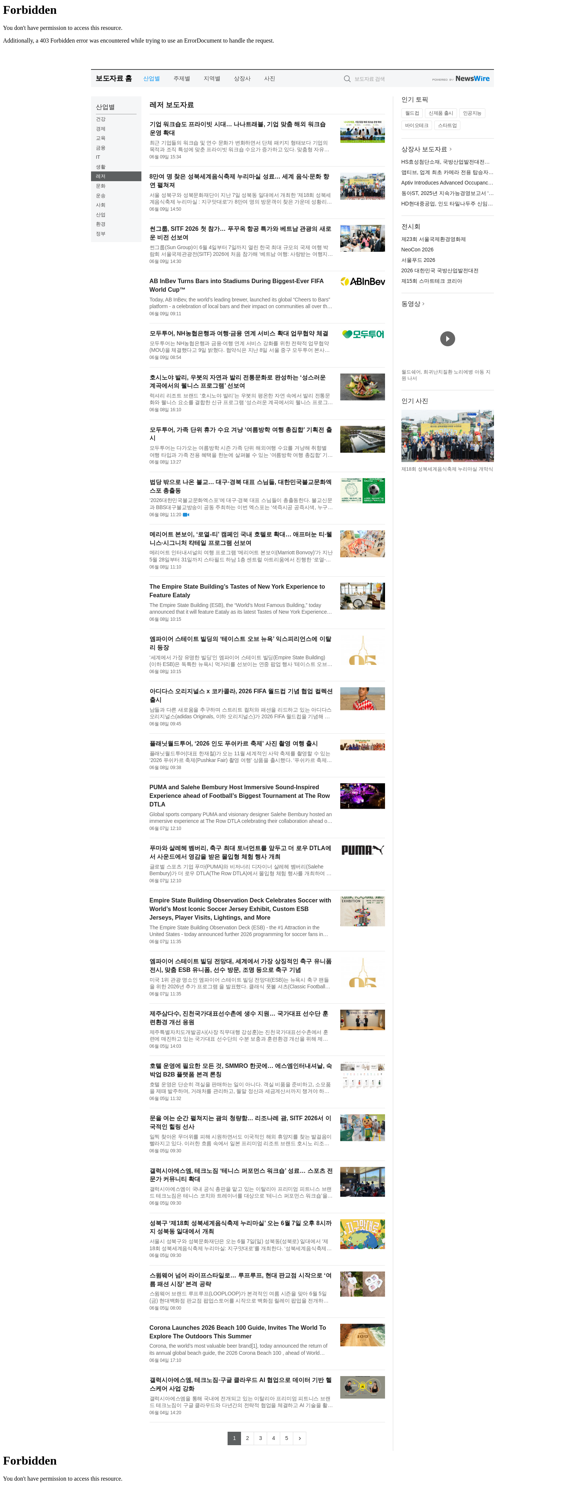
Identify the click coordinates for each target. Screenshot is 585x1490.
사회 (101, 205)
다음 (488, 436)
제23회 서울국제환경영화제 (433, 239)
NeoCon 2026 (417, 250)
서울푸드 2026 (418, 260)
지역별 (212, 78)
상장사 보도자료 (424, 149)
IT (98, 157)
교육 (101, 138)
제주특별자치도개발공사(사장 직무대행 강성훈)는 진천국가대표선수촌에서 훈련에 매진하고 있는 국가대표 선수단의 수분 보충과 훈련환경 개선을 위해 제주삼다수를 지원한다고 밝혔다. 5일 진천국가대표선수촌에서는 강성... (239, 1035)
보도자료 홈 (114, 78)
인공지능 (472, 113)
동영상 (410, 303)
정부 (101, 233)
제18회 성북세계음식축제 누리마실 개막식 (447, 469)
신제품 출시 (441, 113)
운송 (101, 195)
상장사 (242, 78)
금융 (101, 148)
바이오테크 (417, 125)
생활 (101, 167)
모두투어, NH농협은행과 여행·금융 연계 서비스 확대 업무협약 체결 (239, 333)
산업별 (151, 78)
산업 (101, 214)
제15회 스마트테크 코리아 (431, 281)
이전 (407, 436)
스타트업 (447, 125)
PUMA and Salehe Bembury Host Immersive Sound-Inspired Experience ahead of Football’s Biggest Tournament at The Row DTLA (240, 796)
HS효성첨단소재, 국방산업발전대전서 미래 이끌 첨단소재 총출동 (477, 162)
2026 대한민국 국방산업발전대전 (440, 270)
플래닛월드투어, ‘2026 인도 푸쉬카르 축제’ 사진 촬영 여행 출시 (234, 743)
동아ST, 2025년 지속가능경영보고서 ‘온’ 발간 (454, 193)
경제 (101, 128)
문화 (101, 186)
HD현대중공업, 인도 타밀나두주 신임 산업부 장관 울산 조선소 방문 (479, 204)
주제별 (181, 78)
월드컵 (412, 113)
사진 (269, 78)
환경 (101, 224)
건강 (101, 119)
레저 (101, 176)
